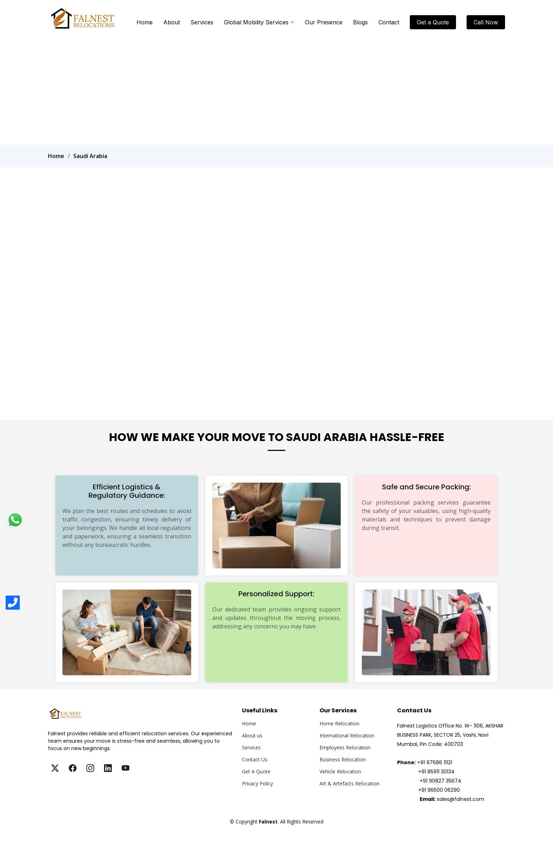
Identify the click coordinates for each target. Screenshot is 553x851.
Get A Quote (256, 771)
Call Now (486, 22)
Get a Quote (433, 22)
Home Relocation (339, 723)
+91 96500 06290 (439, 789)
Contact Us (254, 759)
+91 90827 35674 (440, 780)
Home (144, 22)
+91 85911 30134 (436, 771)
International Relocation (347, 735)
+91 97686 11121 (434, 762)
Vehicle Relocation (340, 771)
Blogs (360, 22)
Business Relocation (343, 759)
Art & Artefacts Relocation (349, 783)
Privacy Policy (257, 783)
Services (201, 22)
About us (252, 735)
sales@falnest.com (460, 799)
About (171, 22)
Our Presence (323, 22)
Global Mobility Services (259, 22)
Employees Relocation (345, 747)
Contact (388, 22)
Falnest (276, 830)
